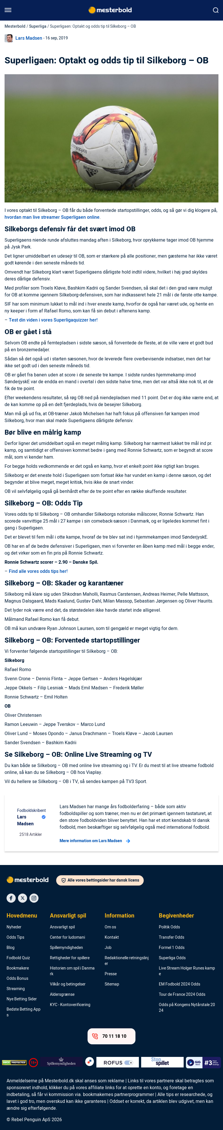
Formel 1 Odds (172, 948)
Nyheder (14, 927)
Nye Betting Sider (22, 999)
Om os (110, 927)
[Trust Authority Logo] (61, 1062)
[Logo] (31, 881)
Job (108, 948)
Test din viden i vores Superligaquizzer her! (53, 320)
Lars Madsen (28, 38)
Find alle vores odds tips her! (38, 571)
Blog (11, 948)
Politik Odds (169, 927)
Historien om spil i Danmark (72, 971)
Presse (111, 974)
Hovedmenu (22, 916)
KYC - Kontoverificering (70, 1005)
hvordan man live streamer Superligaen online (52, 217)
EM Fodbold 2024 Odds (179, 984)
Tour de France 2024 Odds (182, 994)
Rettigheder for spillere (70, 958)
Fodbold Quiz (18, 958)
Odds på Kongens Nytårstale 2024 (187, 1007)
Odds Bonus (17, 979)
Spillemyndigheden (66, 948)
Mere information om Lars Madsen (95, 841)
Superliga (37, 26)
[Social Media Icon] (11, 898)
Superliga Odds (172, 958)
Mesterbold (15, 26)
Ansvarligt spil (68, 916)
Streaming (16, 989)
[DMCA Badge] (14, 1062)
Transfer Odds (171, 937)
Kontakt (112, 937)
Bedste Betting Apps (23, 1012)
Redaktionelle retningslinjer (127, 961)
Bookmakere (18, 968)
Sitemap (112, 984)
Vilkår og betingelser (68, 984)
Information (119, 916)
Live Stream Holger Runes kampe (187, 971)
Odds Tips (15, 937)
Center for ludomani (67, 937)
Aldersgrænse (62, 994)
